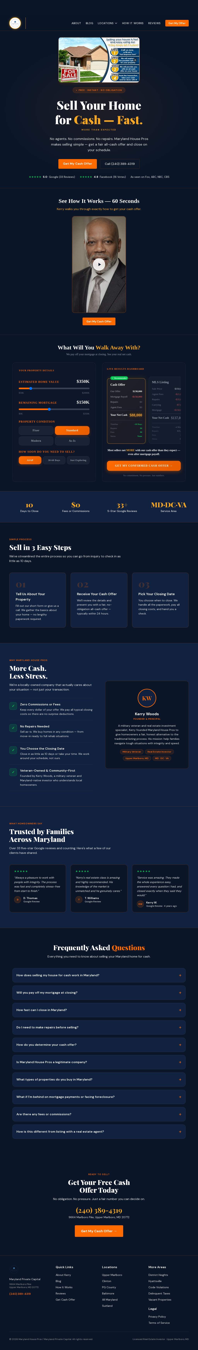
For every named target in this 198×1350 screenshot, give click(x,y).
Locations (107, 23)
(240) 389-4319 (99, 1210)
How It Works (133, 23)
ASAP (30, 461)
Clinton (106, 1281)
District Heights (158, 1275)
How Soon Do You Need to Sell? (47, 453)
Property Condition (37, 423)
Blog (89, 23)
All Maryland (110, 1299)
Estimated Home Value (39, 383)
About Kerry (63, 1275)
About (76, 23)
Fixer (36, 432)
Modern (36, 442)
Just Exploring (78, 461)
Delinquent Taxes (159, 1293)
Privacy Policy (157, 1316)
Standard (72, 432)
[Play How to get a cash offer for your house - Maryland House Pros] (99, 264)
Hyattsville (155, 1281)
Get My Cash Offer (77, 164)
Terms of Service (159, 1323)
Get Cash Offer (65, 1299)
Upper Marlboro (112, 1275)
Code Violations (158, 1287)
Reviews (154, 23)
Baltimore (108, 1293)
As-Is (72, 442)
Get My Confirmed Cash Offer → (144, 468)
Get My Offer (177, 23)
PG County (109, 1287)
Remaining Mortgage (38, 404)
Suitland (107, 1306)
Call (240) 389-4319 (120, 164)
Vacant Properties (159, 1299)
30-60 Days (54, 461)
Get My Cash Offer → (99, 1231)
